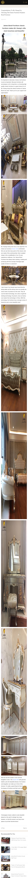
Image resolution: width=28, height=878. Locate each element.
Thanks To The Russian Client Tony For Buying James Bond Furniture (18, 866)
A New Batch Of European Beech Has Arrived (19, 848)
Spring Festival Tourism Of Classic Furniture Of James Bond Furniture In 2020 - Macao (18, 875)
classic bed (16, 779)
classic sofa (15, 248)
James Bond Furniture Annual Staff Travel (18, 857)
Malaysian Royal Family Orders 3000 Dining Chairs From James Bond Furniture (18, 839)
